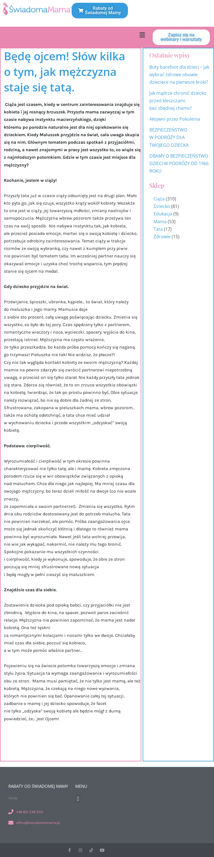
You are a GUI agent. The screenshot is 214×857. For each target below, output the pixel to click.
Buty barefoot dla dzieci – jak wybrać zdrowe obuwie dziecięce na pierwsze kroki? (179, 74)
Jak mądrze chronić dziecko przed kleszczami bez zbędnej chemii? (177, 100)
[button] (142, 34)
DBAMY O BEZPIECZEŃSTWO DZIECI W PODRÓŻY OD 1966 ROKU (179, 163)
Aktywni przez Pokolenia (174, 119)
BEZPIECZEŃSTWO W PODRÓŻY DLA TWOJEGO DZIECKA (169, 137)
